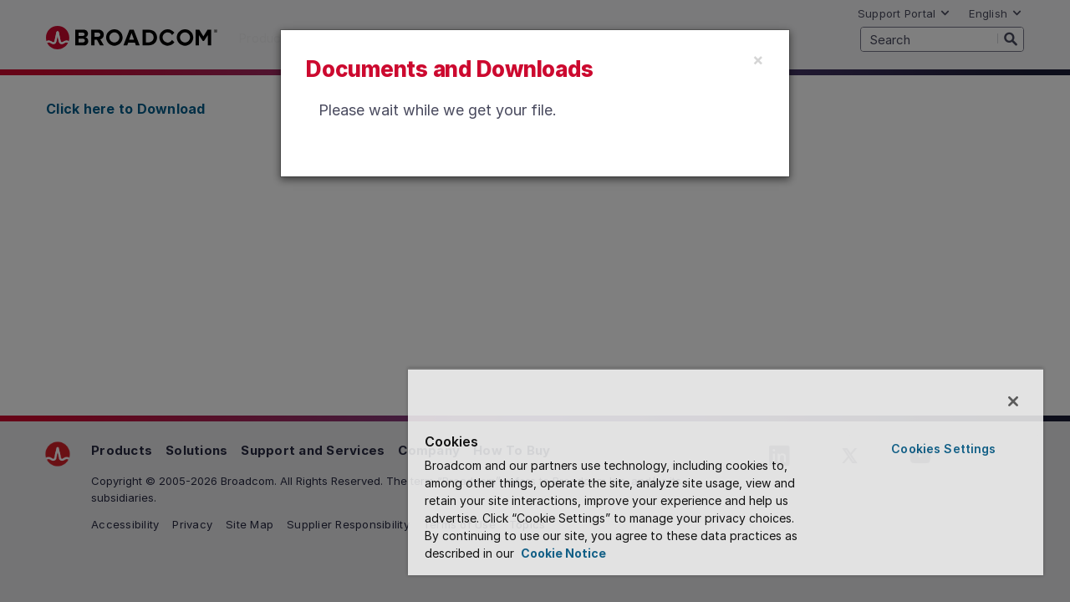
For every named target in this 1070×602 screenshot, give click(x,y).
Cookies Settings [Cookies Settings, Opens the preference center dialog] (946, 448)
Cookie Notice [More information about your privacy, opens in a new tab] (577, 553)
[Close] (758, 59)
